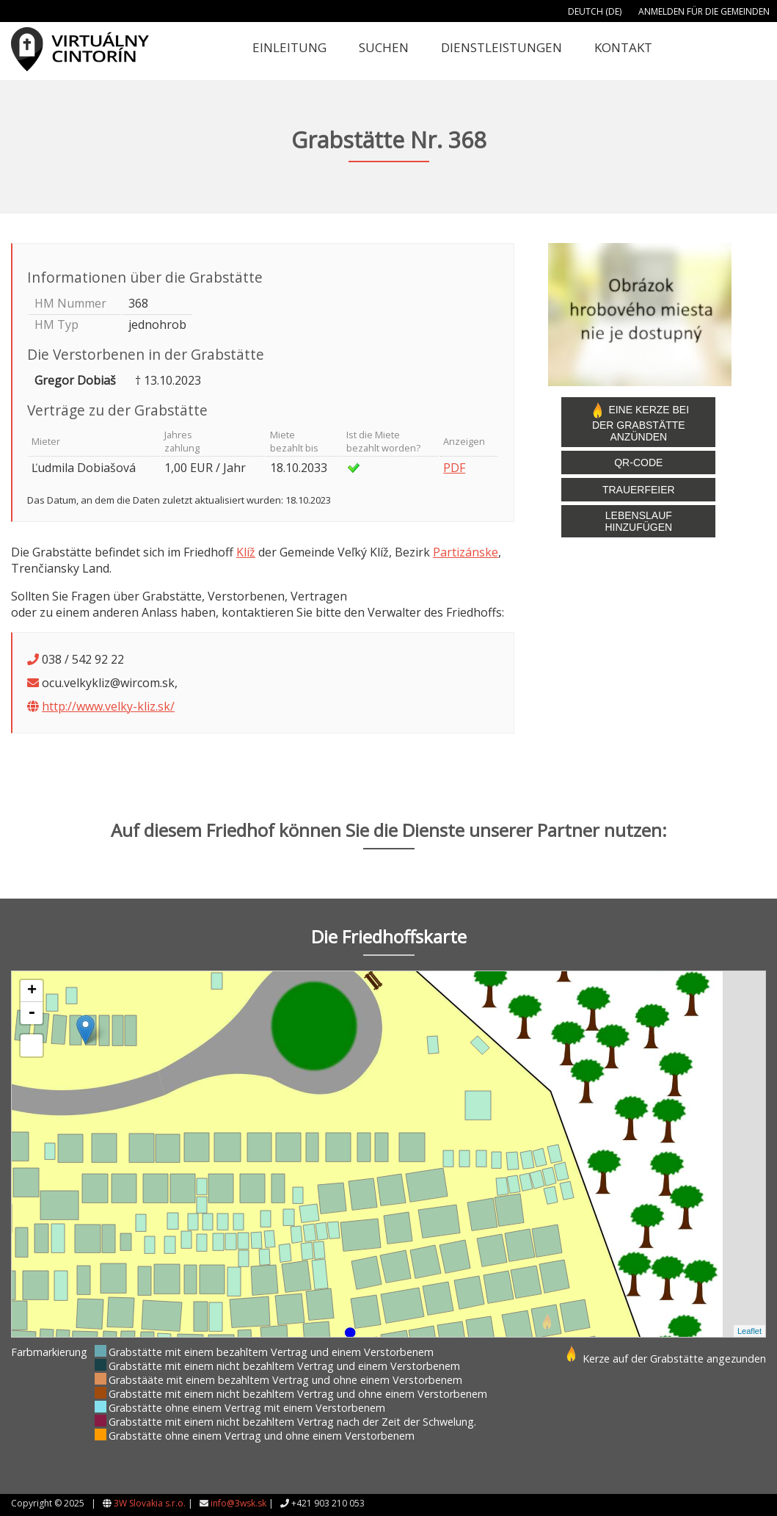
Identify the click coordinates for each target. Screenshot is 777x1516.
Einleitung (289, 47)
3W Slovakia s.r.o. (150, 1503)
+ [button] (32, 991)
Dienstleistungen (501, 47)
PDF (454, 468)
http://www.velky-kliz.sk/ (108, 706)
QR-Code (638, 462)
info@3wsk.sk (238, 1503)
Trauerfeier (638, 490)
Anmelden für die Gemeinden (704, 11)
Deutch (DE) (594, 11)
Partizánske (465, 552)
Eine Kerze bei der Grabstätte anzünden (639, 422)
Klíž (245, 552)
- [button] (31, 1013)
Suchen (384, 47)
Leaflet (749, 1331)
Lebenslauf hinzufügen (638, 521)
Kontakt (623, 47)
